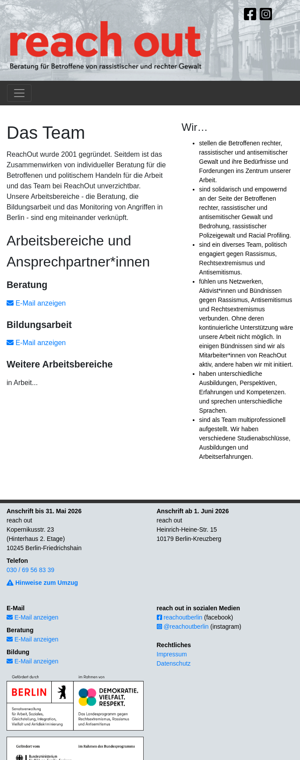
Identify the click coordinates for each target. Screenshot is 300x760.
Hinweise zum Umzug (42, 582)
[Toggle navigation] (19, 93)
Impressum (172, 654)
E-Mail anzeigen (36, 303)
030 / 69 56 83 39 (30, 569)
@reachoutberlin (183, 626)
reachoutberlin (180, 617)
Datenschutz (174, 663)
